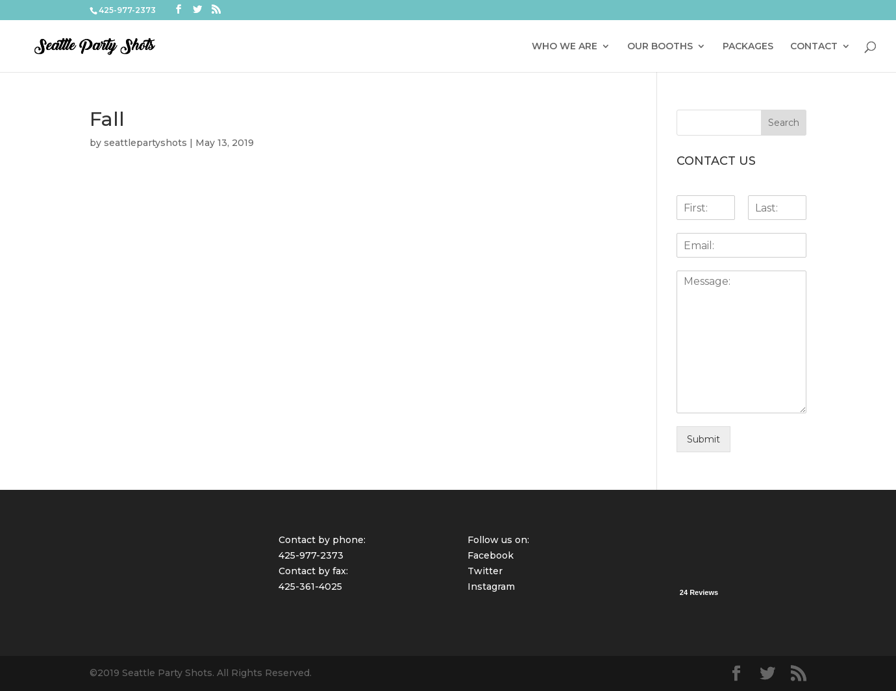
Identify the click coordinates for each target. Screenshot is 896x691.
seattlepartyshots (145, 143)
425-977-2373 (311, 555)
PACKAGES (748, 47)
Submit (703, 439)
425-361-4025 (310, 586)
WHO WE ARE (564, 47)
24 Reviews (699, 592)
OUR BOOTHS (660, 47)
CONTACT (814, 47)
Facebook (490, 555)
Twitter (485, 571)
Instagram (491, 586)
